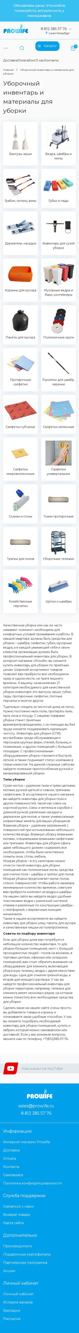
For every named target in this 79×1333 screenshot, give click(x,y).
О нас (40, 60)
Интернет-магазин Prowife (26, 1142)
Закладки (11, 1311)
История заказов (18, 1302)
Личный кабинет (18, 1294)
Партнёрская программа (25, 1263)
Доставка (10, 60)
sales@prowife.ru (36, 1105)
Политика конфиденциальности (32, 1183)
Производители (17, 1246)
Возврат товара (16, 1215)
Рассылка (11, 1319)
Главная (8, 69)
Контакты (51, 60)
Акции (9, 1271)
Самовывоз (13, 1175)
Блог (32, 60)
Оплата (22, 60)
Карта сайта (13, 1223)
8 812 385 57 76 (58, 28)
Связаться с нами (18, 1206)
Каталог (47, 46)
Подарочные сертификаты (27, 1254)
